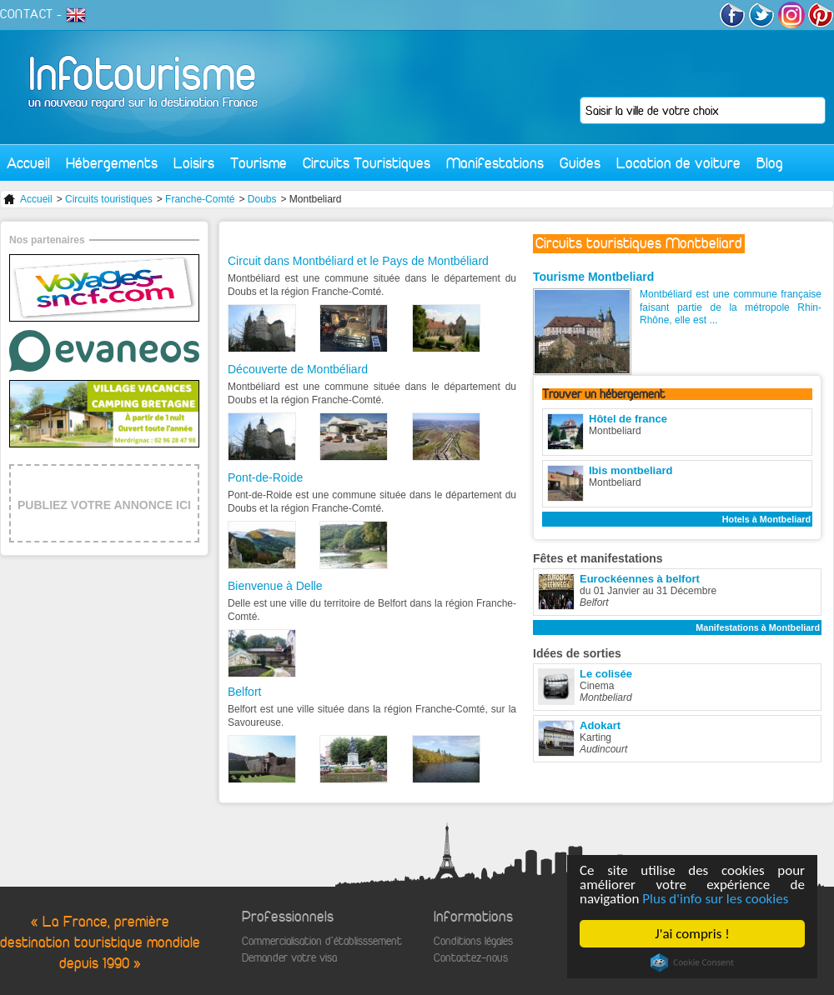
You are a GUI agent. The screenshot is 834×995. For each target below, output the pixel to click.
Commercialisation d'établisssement (322, 941)
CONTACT (26, 14)
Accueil (28, 163)
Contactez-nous (471, 958)
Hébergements (112, 163)
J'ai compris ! (692, 933)
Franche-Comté (199, 199)
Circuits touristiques (109, 199)
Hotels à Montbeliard (766, 519)
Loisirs (193, 163)
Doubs (262, 199)
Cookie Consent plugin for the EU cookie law (692, 962)
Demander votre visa (289, 958)
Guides (580, 163)
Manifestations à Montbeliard (758, 627)
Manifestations (495, 163)
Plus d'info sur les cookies (715, 899)
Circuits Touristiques (366, 163)
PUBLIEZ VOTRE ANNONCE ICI (104, 505)
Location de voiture (678, 163)
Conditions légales (473, 941)
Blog (769, 163)
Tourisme (258, 163)
